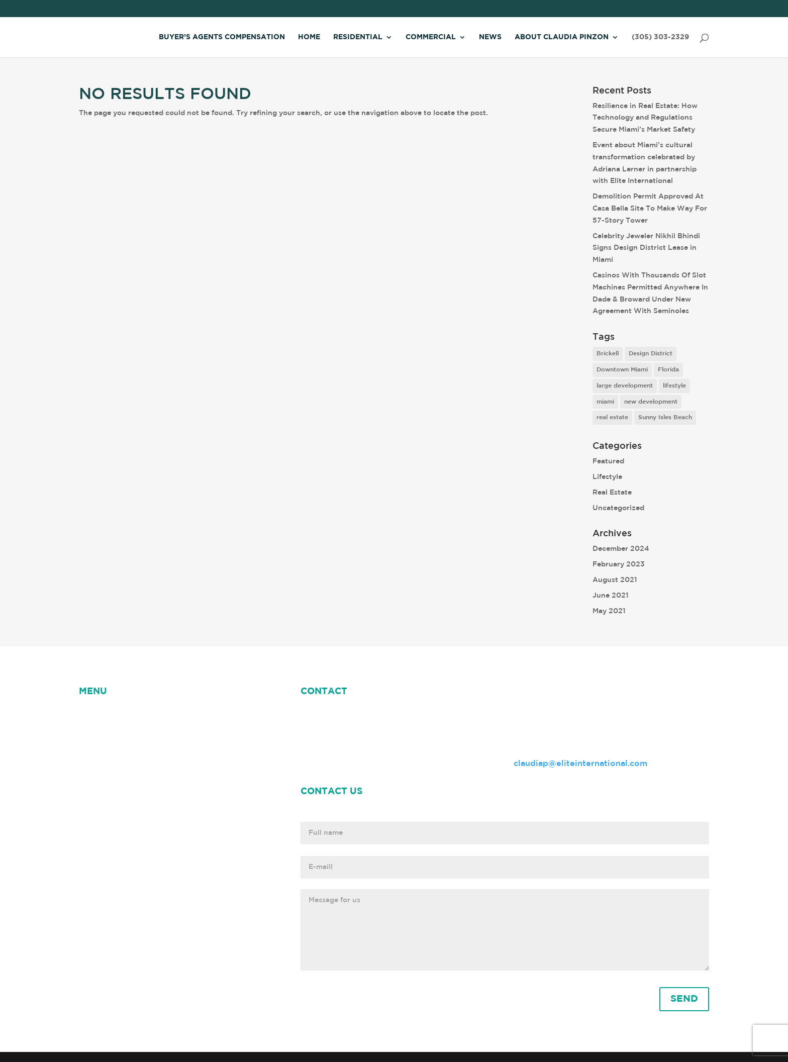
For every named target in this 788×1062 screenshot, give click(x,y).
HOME (92, 715)
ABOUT (167, 715)
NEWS (128, 715)
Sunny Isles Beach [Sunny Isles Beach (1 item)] (665, 417)
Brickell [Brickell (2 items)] (608, 353)
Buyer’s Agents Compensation (222, 37)
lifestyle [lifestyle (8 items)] (674, 386)
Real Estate (612, 493)
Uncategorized (618, 508)
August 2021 (615, 580)
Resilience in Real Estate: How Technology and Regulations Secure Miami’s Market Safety (645, 118)
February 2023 (619, 564)
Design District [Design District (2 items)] (650, 353)
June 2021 (611, 596)
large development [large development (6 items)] (625, 386)
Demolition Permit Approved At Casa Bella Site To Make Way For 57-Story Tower (650, 209)
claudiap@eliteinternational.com (580, 763)
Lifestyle (607, 477)
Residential (357, 37)
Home (309, 37)
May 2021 (609, 611)
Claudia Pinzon (223, 715)
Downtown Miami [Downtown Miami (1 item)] (622, 369)
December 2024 (621, 549)
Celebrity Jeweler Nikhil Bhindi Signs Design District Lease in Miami (646, 248)
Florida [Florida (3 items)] (668, 369)
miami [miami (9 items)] (605, 402)
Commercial (431, 37)
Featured (608, 461)
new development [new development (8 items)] (650, 402)
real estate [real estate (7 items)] (612, 417)
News (490, 37)
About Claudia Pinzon (562, 37)
